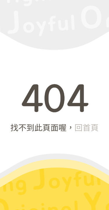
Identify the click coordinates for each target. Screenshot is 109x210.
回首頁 (87, 127)
